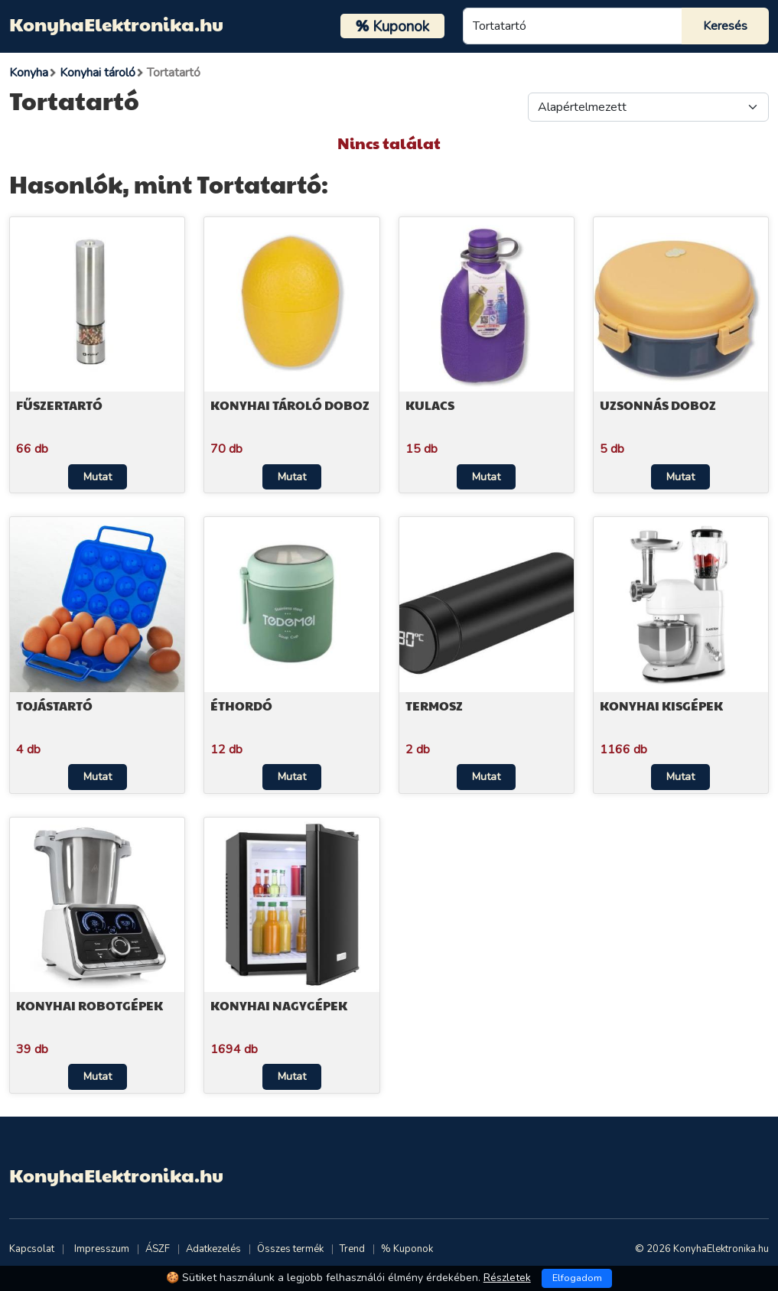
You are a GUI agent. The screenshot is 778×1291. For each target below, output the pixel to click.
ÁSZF (157, 1249)
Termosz (434, 705)
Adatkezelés (213, 1249)
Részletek (507, 1277)
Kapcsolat (31, 1249)
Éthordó (241, 705)
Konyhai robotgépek (89, 1005)
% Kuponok (407, 1249)
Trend (352, 1249)
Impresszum (101, 1249)
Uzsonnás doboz (658, 405)
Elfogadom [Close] (577, 1278)
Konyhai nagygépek (278, 1005)
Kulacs (429, 405)
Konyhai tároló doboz (289, 405)
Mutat (97, 477)
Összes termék (290, 1249)
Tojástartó (54, 705)
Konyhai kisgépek (661, 705)
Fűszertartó (59, 405)
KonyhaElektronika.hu (116, 24)
